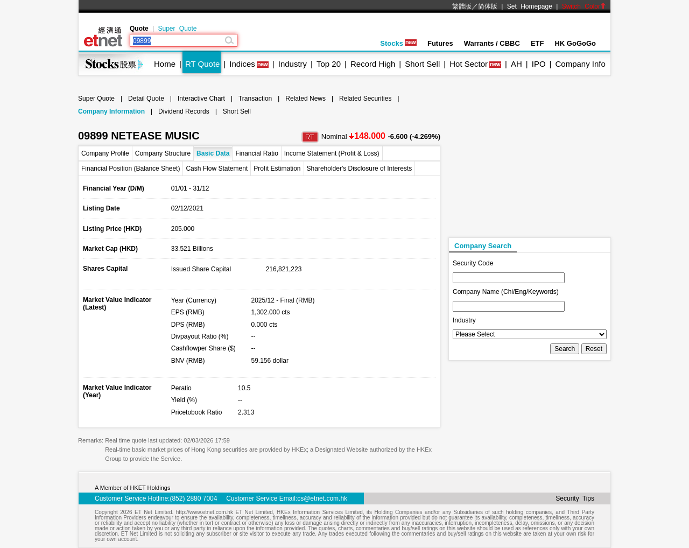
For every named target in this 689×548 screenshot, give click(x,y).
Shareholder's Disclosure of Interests (359, 168)
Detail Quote (146, 98)
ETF (537, 43)
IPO (539, 63)
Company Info (580, 63)
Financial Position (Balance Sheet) (130, 168)
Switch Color (584, 6)
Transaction (255, 98)
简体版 (487, 6)
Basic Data (212, 153)
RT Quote (202, 63)
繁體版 (462, 6)
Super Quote (177, 28)
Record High (372, 63)
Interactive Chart (201, 98)
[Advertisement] (529, 167)
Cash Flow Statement (217, 168)
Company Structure (163, 153)
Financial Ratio (256, 153)
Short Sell (422, 63)
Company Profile (105, 153)
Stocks (398, 43)
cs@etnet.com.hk (322, 498)
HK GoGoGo (575, 43)
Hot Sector (468, 63)
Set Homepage (529, 6)
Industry (292, 63)
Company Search (482, 246)
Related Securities (365, 98)
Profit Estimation (277, 168)
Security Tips (575, 498)
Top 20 (329, 63)
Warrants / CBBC (492, 43)
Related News (305, 98)
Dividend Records (183, 111)
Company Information (111, 111)
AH (516, 63)
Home (164, 63)
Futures (440, 43)
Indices (242, 63)
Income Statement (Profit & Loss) (331, 153)
